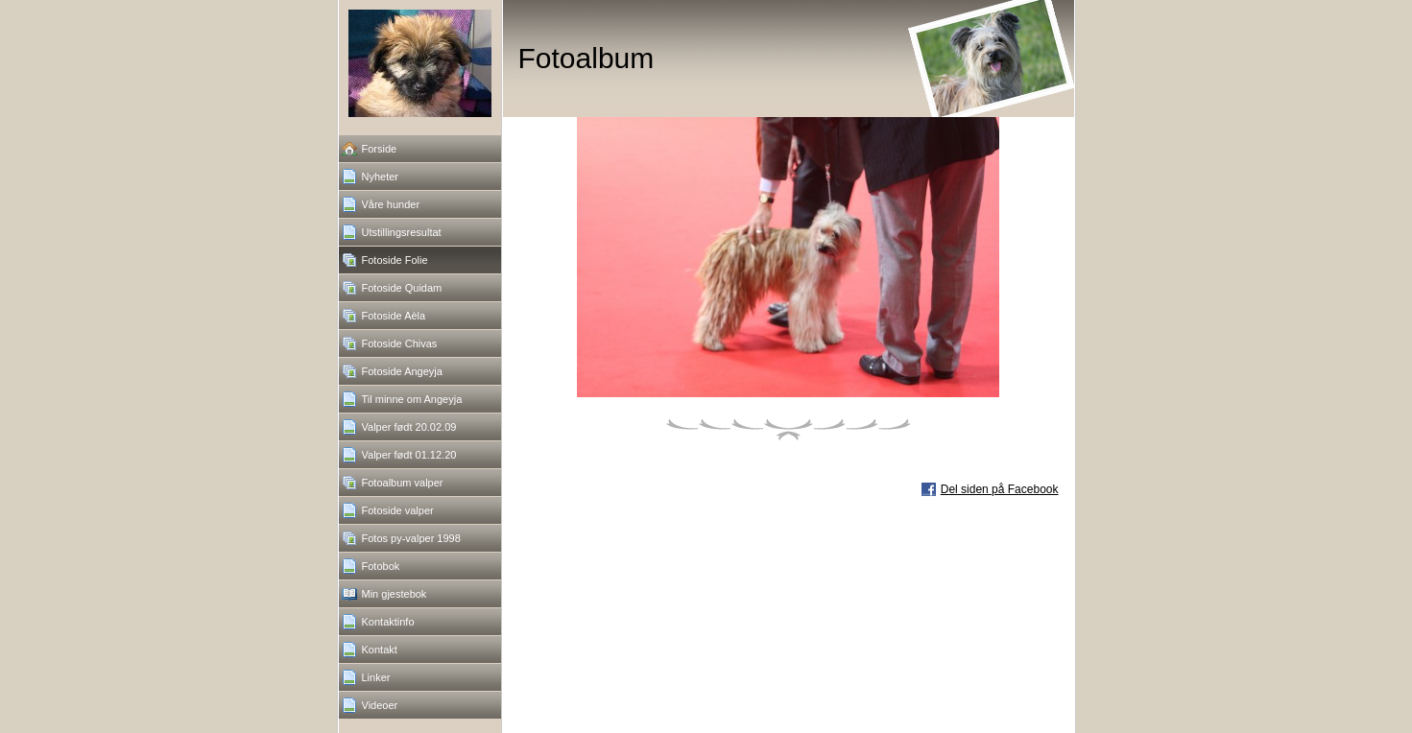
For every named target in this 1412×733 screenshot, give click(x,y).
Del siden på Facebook (1000, 489)
